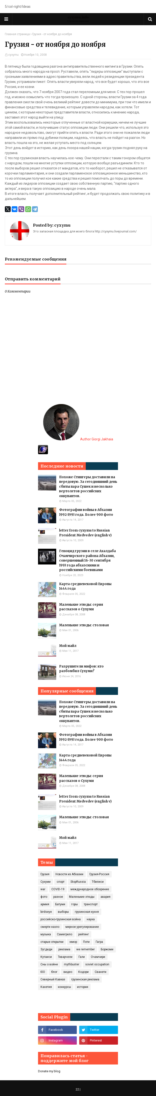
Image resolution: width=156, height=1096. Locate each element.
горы (74, 904)
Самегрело (64, 934)
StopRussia (78, 881)
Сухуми (45, 881)
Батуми (60, 904)
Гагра (99, 942)
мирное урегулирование (82, 927)
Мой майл (67, 646)
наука (91, 919)
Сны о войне (49, 964)
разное (58, 896)
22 (77, 1089)
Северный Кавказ (52, 979)
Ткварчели (65, 957)
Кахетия (46, 987)
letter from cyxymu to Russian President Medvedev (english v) (85, 532)
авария (105, 896)
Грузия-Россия (99, 874)
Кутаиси (46, 957)
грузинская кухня (87, 911)
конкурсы (64, 987)
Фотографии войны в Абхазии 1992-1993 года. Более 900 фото (86, 512)
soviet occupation (97, 964)
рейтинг (83, 934)
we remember (85, 949)
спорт (60, 881)
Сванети (100, 972)
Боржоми (107, 949)
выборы (63, 911)
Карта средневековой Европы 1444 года (85, 586)
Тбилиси (98, 881)
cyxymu (13, 54)
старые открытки (51, 942)
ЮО (42, 972)
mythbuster (71, 964)
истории (82, 987)
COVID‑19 (57, 889)
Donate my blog (49, 1071)
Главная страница (17, 34)
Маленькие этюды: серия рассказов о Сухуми (81, 607)
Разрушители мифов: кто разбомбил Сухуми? (81, 668)
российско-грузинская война (60, 919)
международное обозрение (89, 889)
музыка (45, 934)
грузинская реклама (85, 979)
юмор (73, 942)
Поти (86, 942)
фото (43, 896)
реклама (64, 949)
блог (54, 972)
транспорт (91, 904)
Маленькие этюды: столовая (84, 625)
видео (67, 972)
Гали (81, 957)
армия (44, 904)
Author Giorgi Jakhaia (78, 439)
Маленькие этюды (81, 896)
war (42, 889)
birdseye (46, 911)
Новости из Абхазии (69, 874)
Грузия (44, 874)
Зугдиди (46, 949)
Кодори (83, 972)
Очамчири (98, 957)
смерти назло (49, 927)
